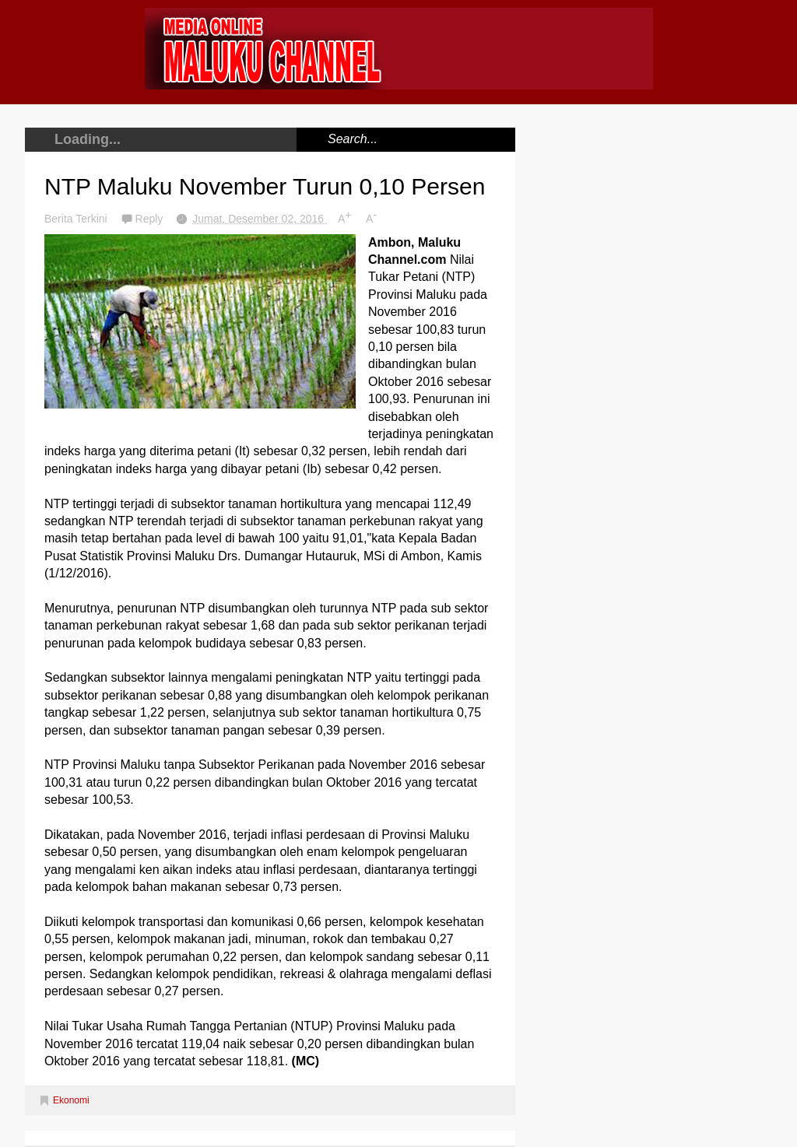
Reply (151, 218)
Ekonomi (71, 1100)
